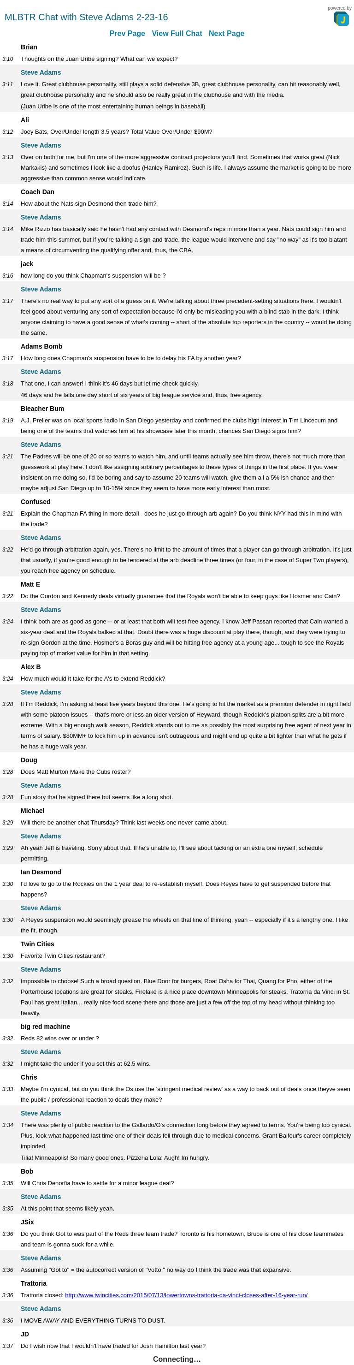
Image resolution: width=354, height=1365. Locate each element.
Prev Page (127, 33)
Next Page (226, 33)
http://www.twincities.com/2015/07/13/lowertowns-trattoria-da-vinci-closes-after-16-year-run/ (186, 1295)
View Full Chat (177, 33)
